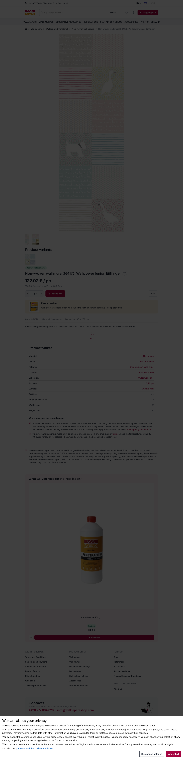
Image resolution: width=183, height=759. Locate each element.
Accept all (173, 754)
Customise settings (151, 754)
